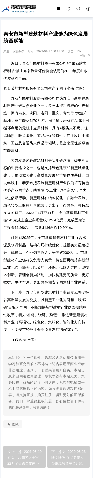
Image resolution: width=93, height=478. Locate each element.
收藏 (13, 424)
